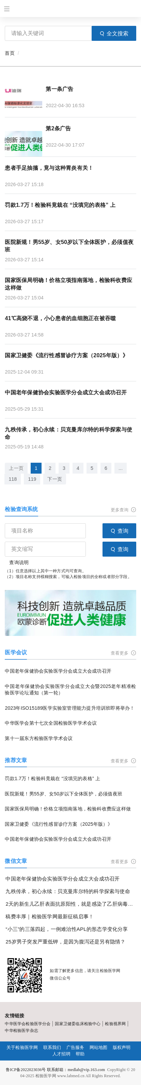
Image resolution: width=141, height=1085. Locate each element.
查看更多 (123, 653)
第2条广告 (58, 128)
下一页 (54, 479)
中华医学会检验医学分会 (27, 1023)
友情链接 (14, 1015)
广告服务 (75, 1047)
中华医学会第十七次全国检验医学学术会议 (51, 723)
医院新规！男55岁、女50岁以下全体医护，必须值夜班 (69, 245)
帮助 (80, 1053)
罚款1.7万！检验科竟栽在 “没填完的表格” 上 (60, 205)
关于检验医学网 (22, 1047)
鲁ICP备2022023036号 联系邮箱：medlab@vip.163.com (55, 1069)
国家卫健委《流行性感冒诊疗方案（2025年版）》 (66, 355)
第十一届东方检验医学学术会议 (39, 738)
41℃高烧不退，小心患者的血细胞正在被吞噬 (60, 318)
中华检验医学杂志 (21, 1030)
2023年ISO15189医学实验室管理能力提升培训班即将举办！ (70, 708)
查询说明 (19, 562)
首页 (9, 53)
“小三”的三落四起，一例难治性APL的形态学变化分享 (66, 929)
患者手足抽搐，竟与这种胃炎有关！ (49, 168)
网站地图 (99, 1047)
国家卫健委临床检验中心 (77, 1023)
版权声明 (122, 1047)
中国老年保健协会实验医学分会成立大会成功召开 (65, 392)
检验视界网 (115, 1023)
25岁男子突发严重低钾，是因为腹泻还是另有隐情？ (65, 941)
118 (13, 479)
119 (32, 479)
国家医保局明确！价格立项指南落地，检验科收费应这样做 (68, 284)
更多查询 (123, 509)
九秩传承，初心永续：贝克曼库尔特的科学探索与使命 (68, 433)
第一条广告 (59, 89)
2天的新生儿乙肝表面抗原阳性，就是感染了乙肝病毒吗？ (70, 904)
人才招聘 (61, 1053)
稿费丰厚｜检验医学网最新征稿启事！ (49, 916)
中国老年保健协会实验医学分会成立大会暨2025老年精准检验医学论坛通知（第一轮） (70, 690)
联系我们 (52, 1047)
